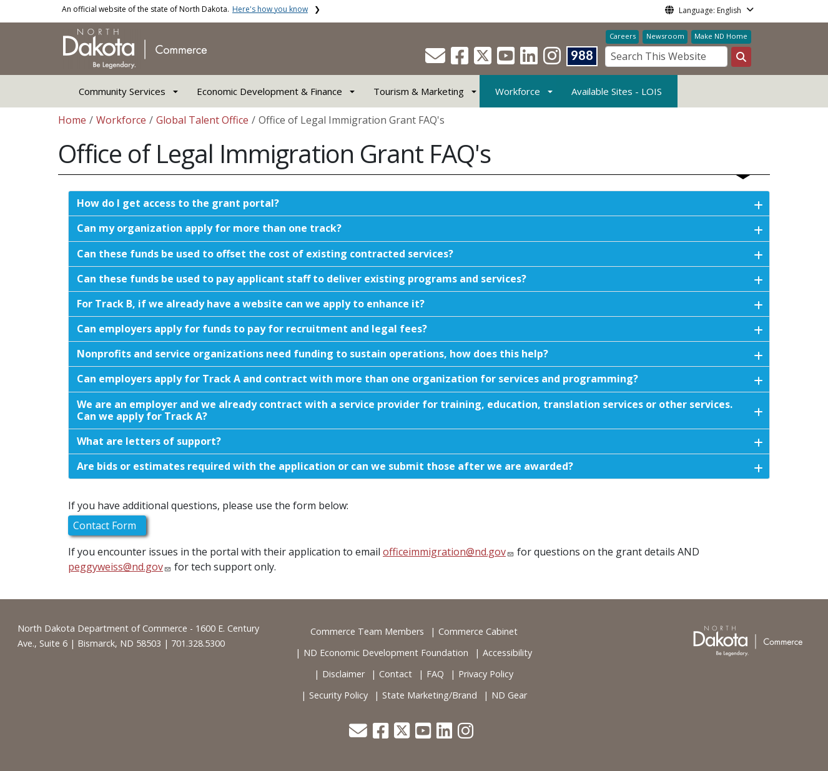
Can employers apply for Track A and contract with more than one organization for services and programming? (357, 379)
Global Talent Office (202, 120)
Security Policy (338, 695)
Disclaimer (343, 674)
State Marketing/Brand (429, 695)
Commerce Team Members (367, 631)
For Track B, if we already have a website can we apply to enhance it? (251, 304)
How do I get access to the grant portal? (178, 203)
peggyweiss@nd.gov (115, 567)
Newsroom (665, 36)
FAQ (435, 674)
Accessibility (507, 653)
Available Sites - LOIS (616, 91)
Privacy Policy (485, 674)
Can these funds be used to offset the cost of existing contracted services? (265, 254)
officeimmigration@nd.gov (444, 552)
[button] (436, 59)
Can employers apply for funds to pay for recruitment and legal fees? (252, 329)
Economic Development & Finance (269, 91)
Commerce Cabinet (478, 631)
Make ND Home (720, 36)
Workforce (517, 91)
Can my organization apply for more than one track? (209, 228)
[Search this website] (741, 57)
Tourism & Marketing (418, 91)
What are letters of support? (149, 441)
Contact (395, 674)
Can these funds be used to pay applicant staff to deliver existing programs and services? (301, 279)
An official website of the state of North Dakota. (185, 9)
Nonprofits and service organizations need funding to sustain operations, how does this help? (312, 354)
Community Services (122, 91)
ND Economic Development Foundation (385, 653)
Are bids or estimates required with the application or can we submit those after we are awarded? (325, 466)
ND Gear (509, 695)
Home (72, 120)
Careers (622, 36)
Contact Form (107, 525)
